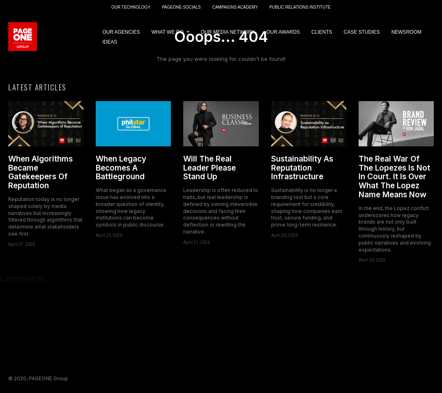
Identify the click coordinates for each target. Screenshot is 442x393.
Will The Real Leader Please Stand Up (209, 168)
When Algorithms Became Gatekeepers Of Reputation (40, 172)
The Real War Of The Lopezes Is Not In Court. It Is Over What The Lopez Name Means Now (394, 176)
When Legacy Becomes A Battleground (121, 168)
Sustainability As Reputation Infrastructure (302, 168)
